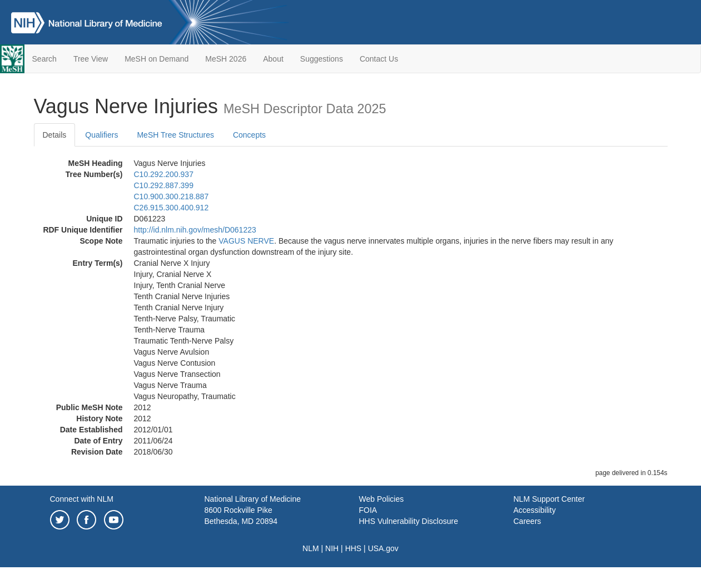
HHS (353, 548)
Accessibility (535, 510)
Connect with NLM (81, 499)
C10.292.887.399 (163, 185)
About (273, 58)
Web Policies (381, 499)
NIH (332, 548)
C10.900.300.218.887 (171, 196)
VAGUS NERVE (246, 240)
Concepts (249, 134)
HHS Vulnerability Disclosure (408, 521)
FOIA (368, 510)
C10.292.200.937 (163, 174)
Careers (527, 521)
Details (55, 134)
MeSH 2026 (225, 58)
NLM (310, 548)
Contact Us (379, 58)
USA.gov (383, 548)
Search (44, 58)
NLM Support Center (549, 499)
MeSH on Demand (156, 58)
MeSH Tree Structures (175, 134)
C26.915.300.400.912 (171, 207)
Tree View (90, 58)
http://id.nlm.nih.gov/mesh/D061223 (195, 229)
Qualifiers (101, 134)
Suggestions (321, 58)
